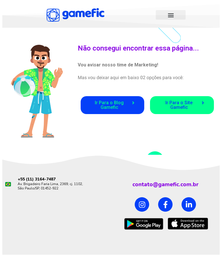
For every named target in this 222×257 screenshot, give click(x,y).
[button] (171, 15)
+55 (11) (26, 179)
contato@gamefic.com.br (165, 184)
